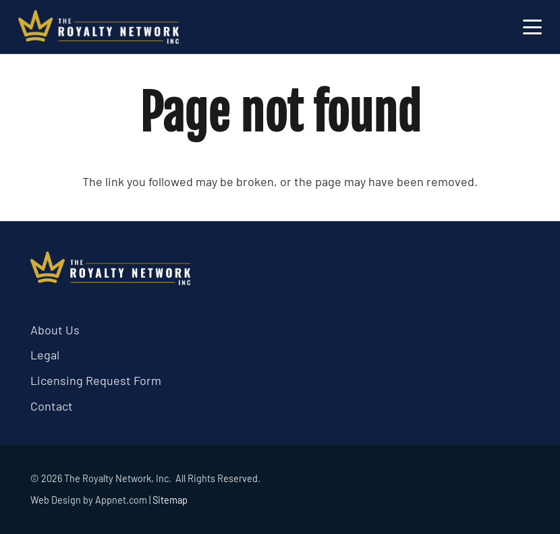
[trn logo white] (98, 27)
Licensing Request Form (95, 380)
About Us (55, 329)
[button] (532, 27)
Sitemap (170, 500)
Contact (51, 405)
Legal (44, 354)
